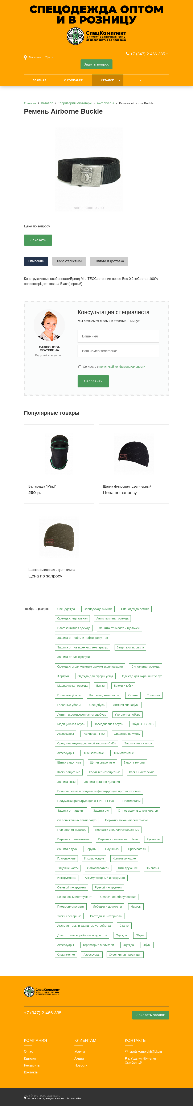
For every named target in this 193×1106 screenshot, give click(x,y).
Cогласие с (114, 366)
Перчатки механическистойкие (126, 820)
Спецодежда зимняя (98, 609)
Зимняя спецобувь (126, 705)
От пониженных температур (76, 820)
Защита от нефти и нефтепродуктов (82, 637)
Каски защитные (68, 772)
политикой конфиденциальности (122, 366)
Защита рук (101, 810)
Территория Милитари (98, 945)
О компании (73, 80)
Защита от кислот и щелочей (119, 628)
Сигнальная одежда (145, 666)
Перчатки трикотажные (73, 839)
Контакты (31, 1072)
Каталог (107, 80)
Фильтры (152, 868)
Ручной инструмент (108, 887)
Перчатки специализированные (117, 829)
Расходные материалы (106, 916)
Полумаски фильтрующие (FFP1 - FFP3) (85, 801)
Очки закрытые (93, 753)
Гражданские (66, 858)
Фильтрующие (128, 868)
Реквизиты (32, 1065)
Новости (80, 1065)
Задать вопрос (96, 64)
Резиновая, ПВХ (94, 733)
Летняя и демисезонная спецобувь (81, 714)
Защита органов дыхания (102, 781)
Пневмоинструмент (70, 906)
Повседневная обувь (108, 724)
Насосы (136, 906)
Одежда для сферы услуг (95, 676)
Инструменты (66, 877)
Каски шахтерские (141, 772)
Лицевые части (67, 868)
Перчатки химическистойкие (118, 839)
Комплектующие (124, 858)
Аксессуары (65, 733)
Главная (39, 80)
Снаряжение (66, 954)
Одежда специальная (72, 618)
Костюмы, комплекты (104, 695)
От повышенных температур (138, 810)
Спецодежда (66, 609)
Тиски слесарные (69, 916)
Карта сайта (73, 1098)
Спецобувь (97, 705)
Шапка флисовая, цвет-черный (127, 486)
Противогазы (131, 801)
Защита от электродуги (73, 657)
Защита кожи (66, 781)
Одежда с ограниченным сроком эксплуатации (90, 666)
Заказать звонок (150, 1015)
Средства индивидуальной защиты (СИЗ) (86, 743)
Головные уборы (69, 695)
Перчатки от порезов (71, 829)
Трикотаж (153, 695)
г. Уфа (46, 57)
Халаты (133, 695)
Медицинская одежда (72, 685)
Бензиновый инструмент (74, 897)
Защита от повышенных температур (82, 647)
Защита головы (134, 762)
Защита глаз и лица (138, 743)
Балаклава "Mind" (42, 486)
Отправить (93, 381)
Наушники (112, 849)
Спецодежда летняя (135, 609)
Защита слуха (67, 849)
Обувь (140, 935)
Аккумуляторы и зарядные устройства (84, 925)
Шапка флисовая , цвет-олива (51, 570)
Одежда (121, 935)
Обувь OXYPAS (142, 724)
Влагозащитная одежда (73, 628)
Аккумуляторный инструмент (105, 877)
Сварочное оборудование (118, 897)
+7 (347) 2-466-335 (147, 54)
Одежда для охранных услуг (142, 676)
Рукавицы (153, 839)
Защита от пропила (130, 647)
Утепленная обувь (127, 714)
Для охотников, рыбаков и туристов (82, 935)
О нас (28, 1051)
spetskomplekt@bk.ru (146, 1051)
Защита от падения (70, 810)
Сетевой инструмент (71, 887)
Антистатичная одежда (112, 618)
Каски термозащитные (104, 772)
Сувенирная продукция (125, 954)
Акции (79, 1058)
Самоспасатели (98, 868)
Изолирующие (94, 858)
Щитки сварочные (102, 762)
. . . (134, 80)
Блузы (100, 685)
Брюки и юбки (123, 685)
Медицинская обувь (71, 724)
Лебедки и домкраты (107, 906)
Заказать (38, 240)
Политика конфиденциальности (44, 1098)
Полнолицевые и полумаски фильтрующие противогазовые (99, 791)
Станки (124, 925)
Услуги (79, 1051)
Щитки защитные (69, 762)
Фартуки (63, 676)
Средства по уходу (127, 733)
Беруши (91, 849)
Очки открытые (123, 753)
